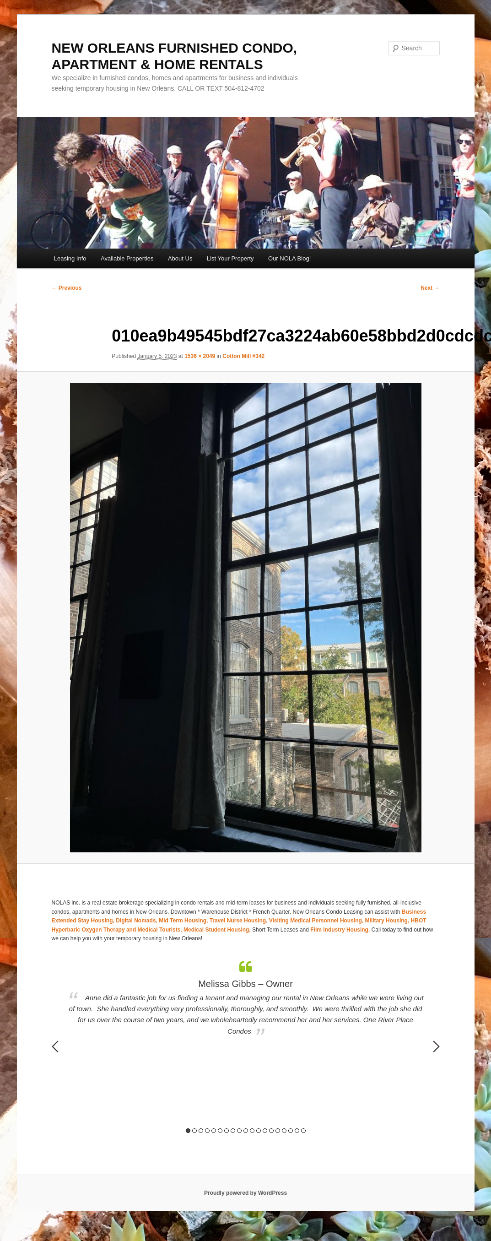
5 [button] (213, 1130)
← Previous (67, 288)
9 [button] (239, 1130)
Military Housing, (388, 920)
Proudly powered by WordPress (245, 1193)
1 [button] (188, 1130)
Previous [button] (55, 1046)
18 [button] (297, 1130)
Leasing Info (70, 258)
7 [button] (226, 1130)
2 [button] (194, 1130)
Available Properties (127, 258)
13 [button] (265, 1130)
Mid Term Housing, (184, 920)
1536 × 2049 (199, 356)
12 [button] (258, 1130)
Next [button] (436, 1046)
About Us (180, 258)
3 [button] (201, 1130)
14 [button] (271, 1130)
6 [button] (220, 1130)
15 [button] (277, 1130)
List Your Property (230, 258)
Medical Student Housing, (217, 930)
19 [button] (303, 1130)
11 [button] (252, 1130)
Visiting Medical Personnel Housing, (317, 920)
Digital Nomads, (137, 920)
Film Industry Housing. (340, 930)
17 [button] (290, 1130)
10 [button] (245, 1130)
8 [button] (233, 1130)
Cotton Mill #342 (243, 356)
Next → (430, 288)
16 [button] (284, 1130)
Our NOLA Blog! (289, 258)
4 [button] (207, 1130)
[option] (246, 998)
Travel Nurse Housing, (239, 920)
